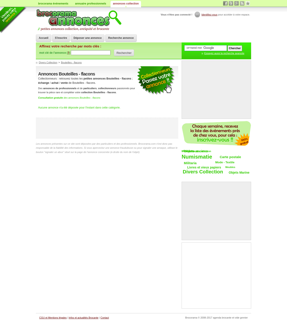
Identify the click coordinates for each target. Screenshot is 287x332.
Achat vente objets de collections (79, 20)
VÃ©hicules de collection (196, 151)
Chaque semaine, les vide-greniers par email (216, 133)
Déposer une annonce (88, 38)
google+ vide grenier (236, 3)
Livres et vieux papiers (204, 167)
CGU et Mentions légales (53, 317)
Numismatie (197, 157)
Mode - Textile (225, 162)
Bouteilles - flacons (71, 62)
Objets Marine (239, 172)
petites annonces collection (156, 80)
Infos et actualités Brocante (83, 317)
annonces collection (126, 3)
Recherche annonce (121, 38)
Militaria (190, 163)
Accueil (43, 38)
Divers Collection (48, 62)
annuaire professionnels (90, 3)
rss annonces (242, 3)
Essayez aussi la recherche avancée (224, 53)
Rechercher (124, 53)
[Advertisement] (107, 128)
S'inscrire (61, 38)
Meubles (230, 167)
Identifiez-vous (209, 14)
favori (248, 3)
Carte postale (230, 157)
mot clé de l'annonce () (54, 52)
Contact (104, 317)
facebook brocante (225, 3)
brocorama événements (53, 3)
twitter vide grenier (231, 3)
